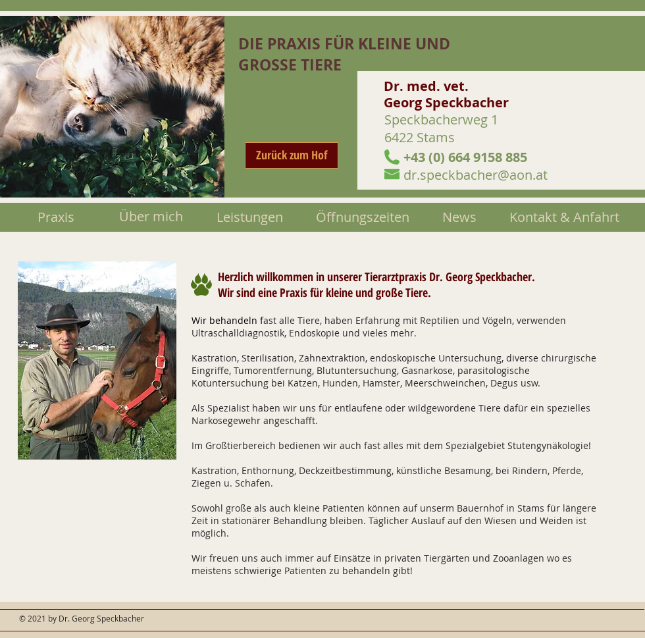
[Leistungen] (250, 217)
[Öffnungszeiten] (362, 217)
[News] (459, 217)
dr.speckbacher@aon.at (475, 175)
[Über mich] (151, 216)
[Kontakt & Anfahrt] (564, 217)
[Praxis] (56, 217)
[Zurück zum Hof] (291, 155)
